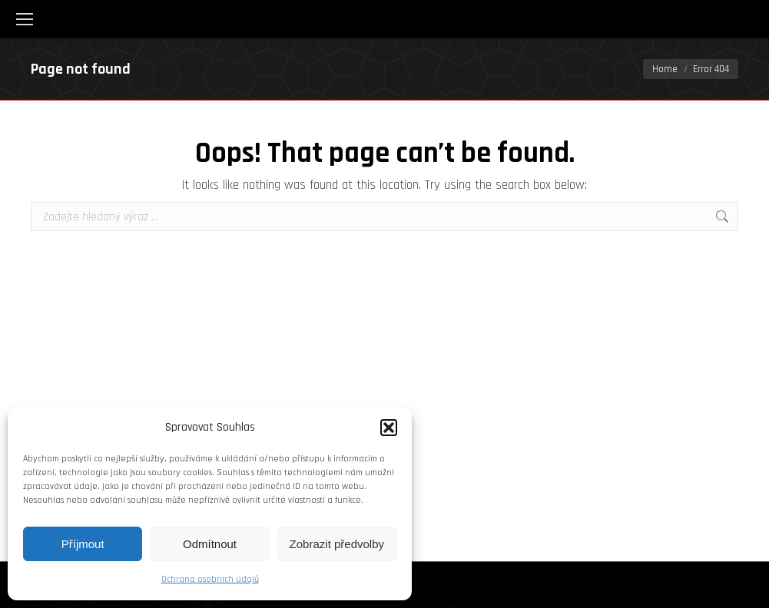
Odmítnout (210, 543)
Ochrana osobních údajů (210, 579)
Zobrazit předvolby (337, 543)
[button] (388, 427)
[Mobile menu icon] (24, 19)
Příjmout (82, 543)
